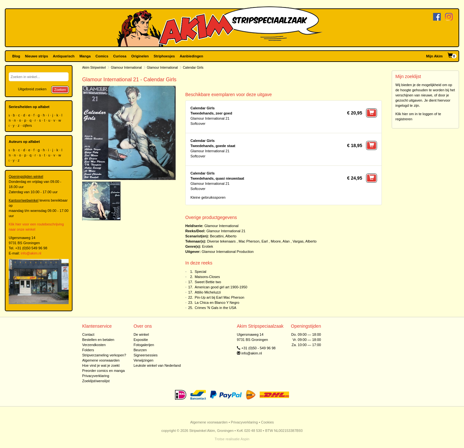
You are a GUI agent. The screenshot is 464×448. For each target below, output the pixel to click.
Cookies (267, 422)
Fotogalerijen (143, 345)
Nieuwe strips (36, 56)
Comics (101, 56)
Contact (88, 334)
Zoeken (60, 90)
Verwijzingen (143, 360)
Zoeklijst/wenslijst (96, 381)
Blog (16, 56)
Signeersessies (145, 355)
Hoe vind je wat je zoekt (101, 365)
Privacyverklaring (95, 376)
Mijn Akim (434, 56)
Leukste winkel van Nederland (157, 365)
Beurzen (140, 350)
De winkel (141, 334)
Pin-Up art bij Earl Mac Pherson (219, 297)
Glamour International (126, 67)
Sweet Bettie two (208, 282)
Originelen (140, 56)
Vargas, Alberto (304, 241)
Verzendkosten (94, 345)
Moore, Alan (280, 241)
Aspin (244, 439)
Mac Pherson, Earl (253, 241)
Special (200, 272)
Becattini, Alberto (223, 236)
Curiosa (119, 56)
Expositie (140, 340)
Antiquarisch (63, 56)
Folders (88, 350)
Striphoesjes (164, 56)
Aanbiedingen (191, 56)
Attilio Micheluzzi (208, 292)
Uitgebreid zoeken (32, 89)
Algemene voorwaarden (101, 360)
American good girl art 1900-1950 (221, 287)
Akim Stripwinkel (94, 67)
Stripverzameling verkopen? (104, 355)
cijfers (28, 125)
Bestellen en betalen (98, 340)
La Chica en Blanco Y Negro (217, 302)
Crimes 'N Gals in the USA (215, 308)
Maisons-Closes (207, 277)
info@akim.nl (31, 253)
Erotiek (207, 246)
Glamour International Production (228, 252)
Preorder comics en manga (103, 371)
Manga (85, 56)
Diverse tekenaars (221, 241)
